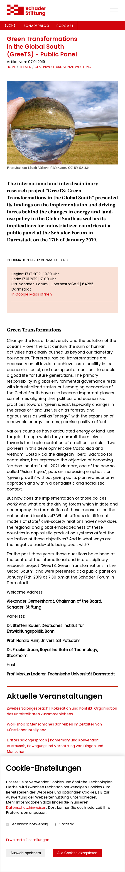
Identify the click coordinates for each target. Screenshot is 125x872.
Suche (10, 25)
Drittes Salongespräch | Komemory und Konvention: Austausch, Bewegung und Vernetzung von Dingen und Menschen (55, 746)
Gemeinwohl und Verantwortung (63, 67)
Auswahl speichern (25, 853)
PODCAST (65, 25)
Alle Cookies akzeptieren (77, 853)
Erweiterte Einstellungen (27, 839)
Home (11, 67)
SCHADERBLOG (36, 25)
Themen (25, 67)
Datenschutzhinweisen (26, 807)
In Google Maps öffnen (31, 294)
